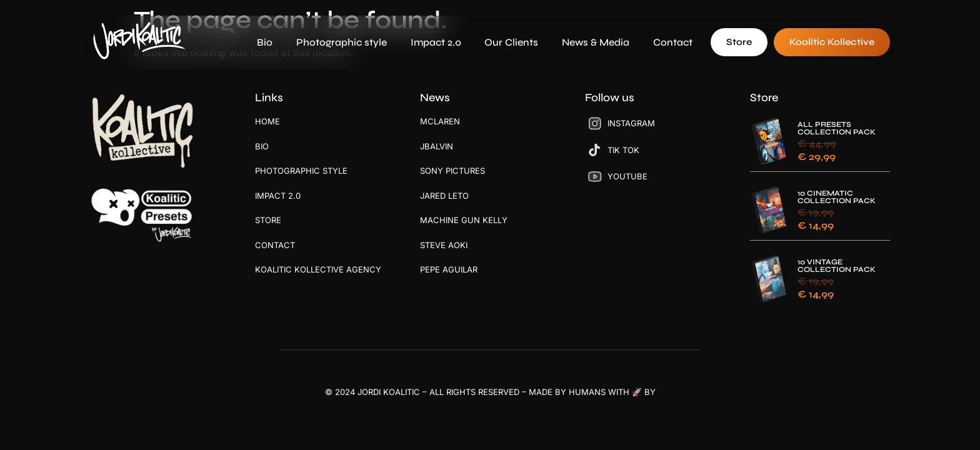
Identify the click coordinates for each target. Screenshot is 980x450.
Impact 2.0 (436, 42)
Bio (264, 42)
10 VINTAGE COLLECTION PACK (837, 266)
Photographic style (341, 42)
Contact (672, 42)
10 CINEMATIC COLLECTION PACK (837, 197)
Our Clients (511, 42)
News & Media (595, 42)
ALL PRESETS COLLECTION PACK (837, 128)
